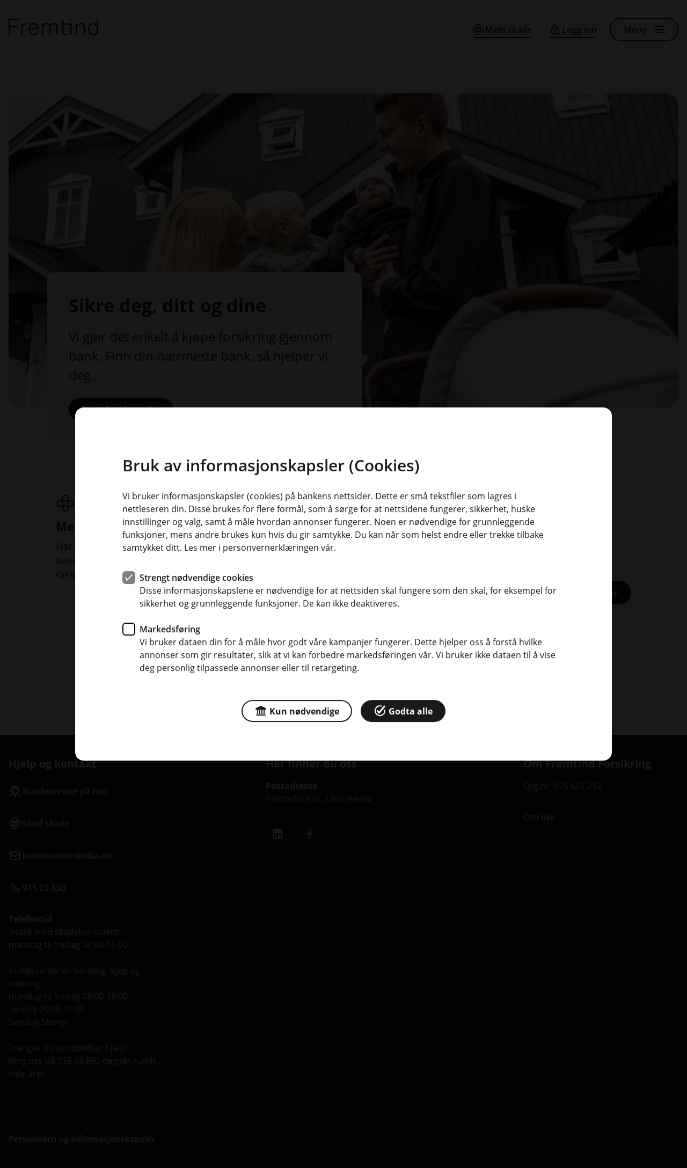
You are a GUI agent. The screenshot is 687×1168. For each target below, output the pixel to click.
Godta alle (403, 710)
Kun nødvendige (296, 710)
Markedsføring (170, 629)
